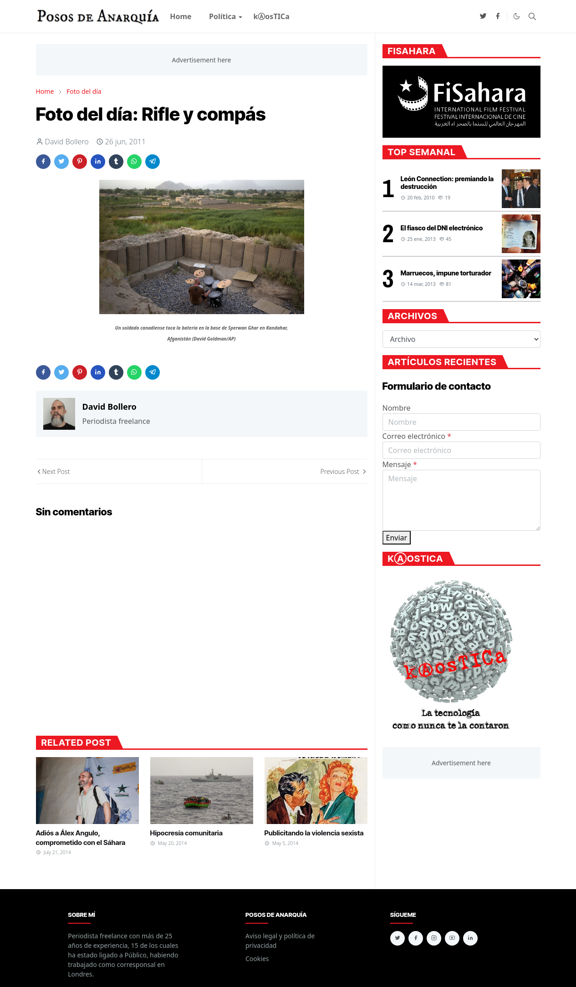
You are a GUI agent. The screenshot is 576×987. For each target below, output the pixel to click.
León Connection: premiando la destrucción (447, 182)
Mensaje (399, 464)
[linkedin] (470, 938)
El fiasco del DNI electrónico (442, 228)
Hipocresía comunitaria (186, 833)
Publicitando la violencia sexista (314, 833)
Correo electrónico (417, 436)
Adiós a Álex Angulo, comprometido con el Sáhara (81, 837)
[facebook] (497, 16)
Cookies (257, 958)
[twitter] (483, 16)
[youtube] (452, 938)
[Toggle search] (532, 16)
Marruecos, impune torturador (446, 273)
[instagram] (434, 938)
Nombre (396, 408)
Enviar (397, 538)
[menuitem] (180, 16)
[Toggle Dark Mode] (516, 16)
